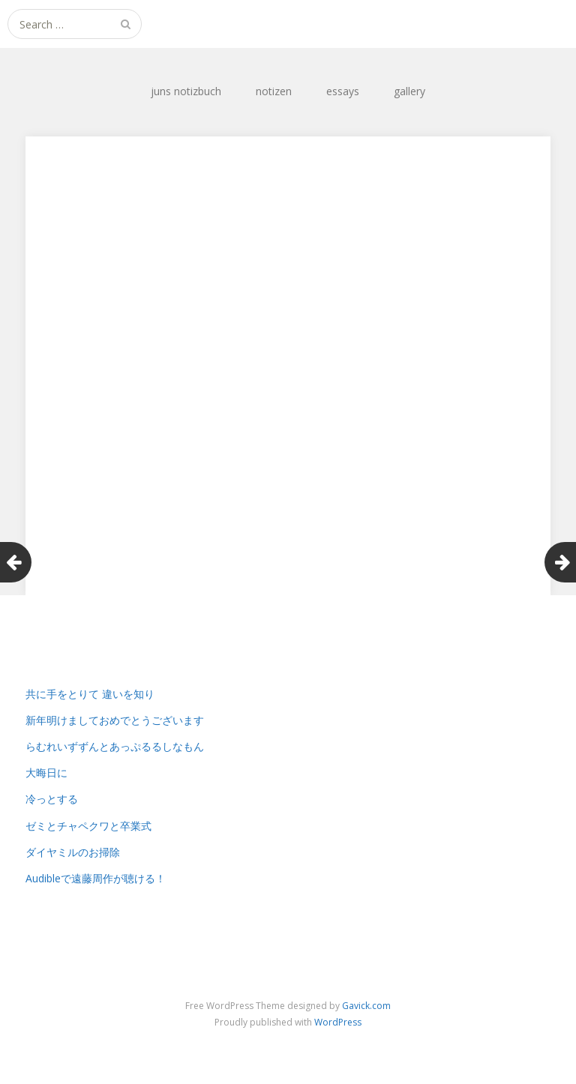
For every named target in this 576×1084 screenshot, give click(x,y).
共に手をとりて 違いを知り (90, 694)
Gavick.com (366, 1005)
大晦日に (47, 772)
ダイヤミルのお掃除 (73, 852)
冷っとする (52, 799)
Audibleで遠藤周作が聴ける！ (96, 878)
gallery (409, 91)
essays (342, 91)
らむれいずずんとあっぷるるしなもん (115, 746)
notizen (274, 91)
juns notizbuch (186, 91)
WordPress (338, 1022)
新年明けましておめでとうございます (115, 720)
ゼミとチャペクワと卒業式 (89, 826)
